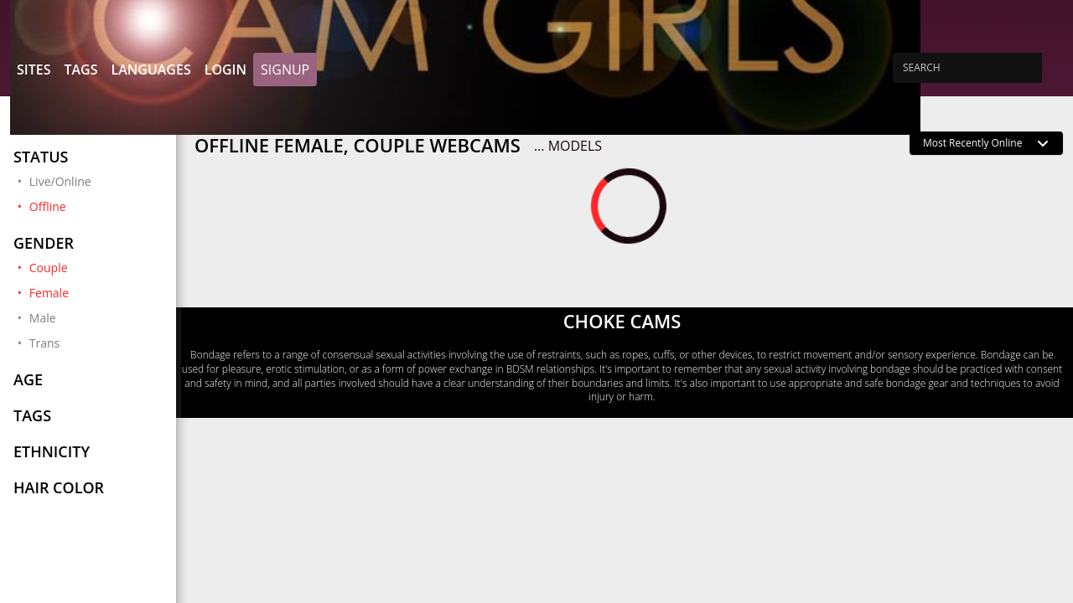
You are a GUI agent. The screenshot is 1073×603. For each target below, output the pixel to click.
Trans (44, 343)
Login (225, 69)
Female (96, 292)
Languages (150, 69)
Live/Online (60, 181)
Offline (96, 206)
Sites (33, 69)
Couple (96, 267)
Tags (80, 69)
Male (42, 318)
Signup (285, 69)
